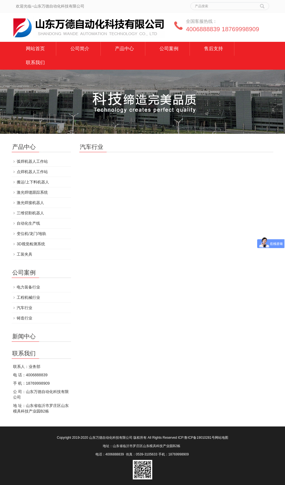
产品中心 (124, 48)
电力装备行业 (28, 287)
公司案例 (168, 48)
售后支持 (213, 48)
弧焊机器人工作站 (32, 161)
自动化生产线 (28, 223)
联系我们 (35, 62)
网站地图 (221, 438)
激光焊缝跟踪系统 (32, 192)
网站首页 (35, 48)
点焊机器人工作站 (32, 171)
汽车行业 (24, 307)
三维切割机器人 (30, 213)
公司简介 (79, 48)
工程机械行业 (28, 297)
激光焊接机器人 (30, 202)
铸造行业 (24, 318)
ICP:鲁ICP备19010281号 (196, 438)
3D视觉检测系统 (31, 244)
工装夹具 (24, 254)
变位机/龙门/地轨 (31, 233)
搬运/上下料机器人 (33, 182)
